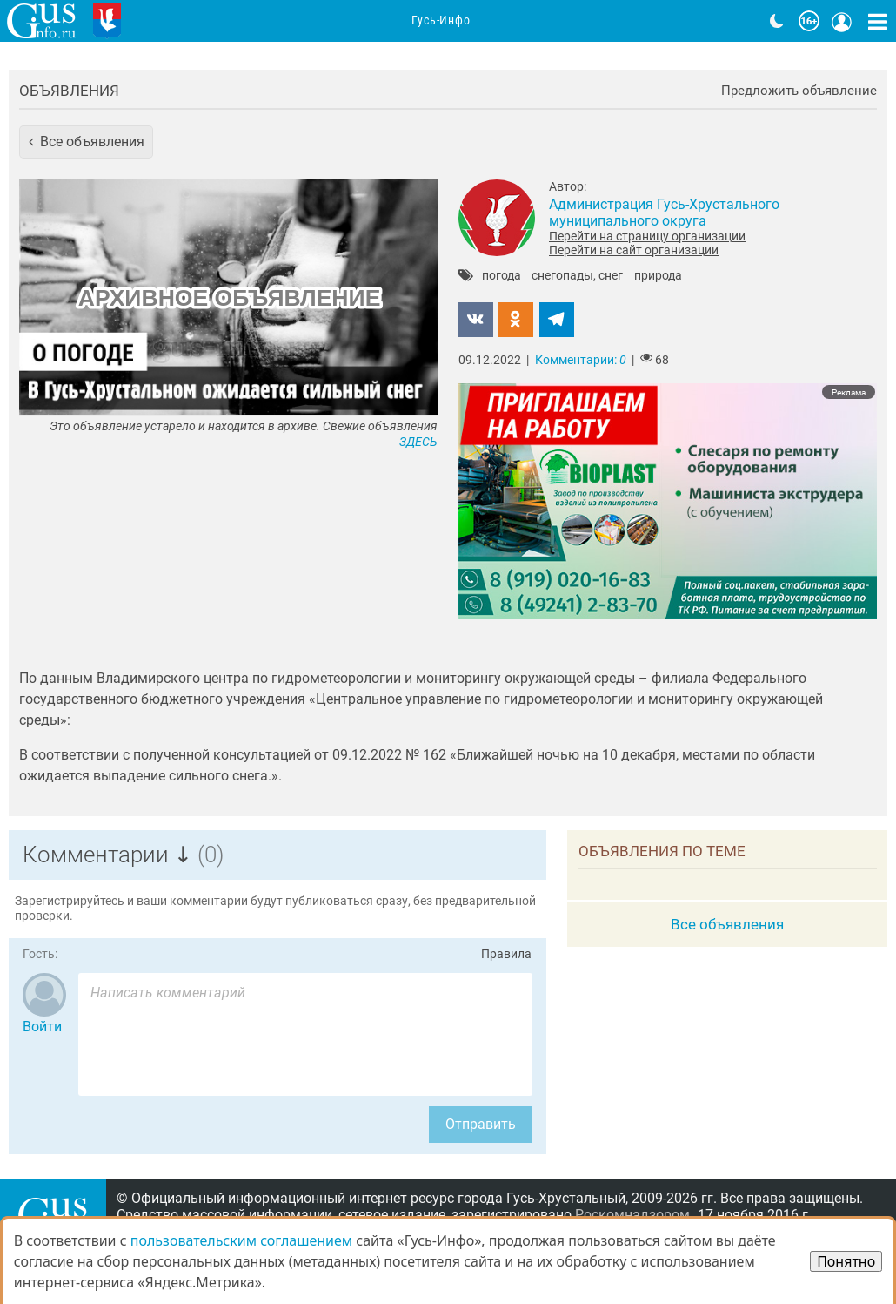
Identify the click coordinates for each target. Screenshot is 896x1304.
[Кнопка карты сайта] (877, 21)
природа (658, 276)
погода (501, 276)
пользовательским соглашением (241, 1240)
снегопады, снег (577, 276)
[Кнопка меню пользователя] (842, 21)
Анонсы (328, 21)
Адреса (516, 21)
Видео (722, 21)
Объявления (69, 90)
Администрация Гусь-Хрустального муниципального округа (664, 212)
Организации (423, 21)
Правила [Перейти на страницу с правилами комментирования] (506, 954)
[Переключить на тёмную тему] (776, 20)
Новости (250, 21)
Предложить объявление (799, 91)
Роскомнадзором (632, 1214)
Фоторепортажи (621, 21)
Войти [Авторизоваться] (42, 1026)
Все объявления (727, 924)
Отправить (480, 1124)
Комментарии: (580, 360)
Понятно (846, 1261)
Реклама (849, 392)
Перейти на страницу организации (647, 236)
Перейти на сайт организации (634, 250)
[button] (86, 142)
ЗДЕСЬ (418, 442)
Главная (171, 21)
